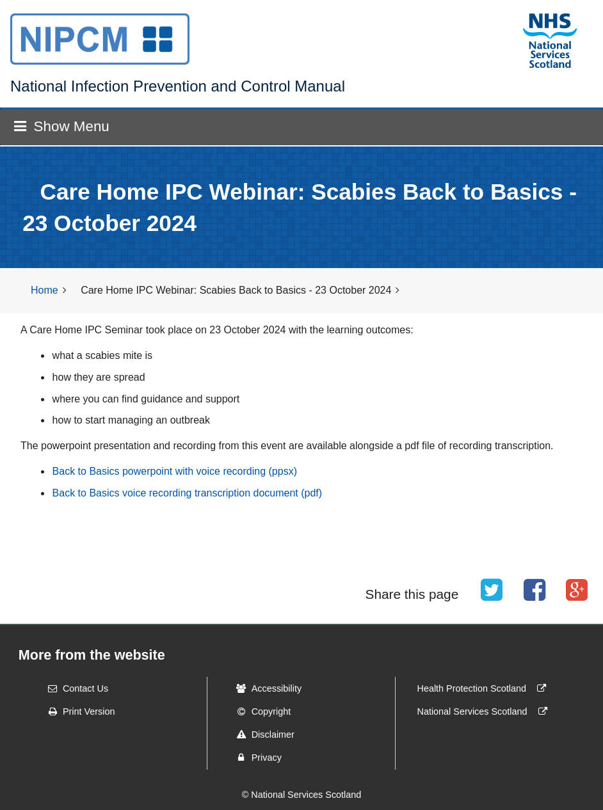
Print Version (77, 711)
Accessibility (265, 688)
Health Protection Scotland (484, 688)
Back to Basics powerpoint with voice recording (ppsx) (174, 471)
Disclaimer (261, 734)
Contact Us (74, 688)
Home (44, 290)
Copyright (260, 711)
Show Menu (61, 126)
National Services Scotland (485, 711)
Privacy (255, 757)
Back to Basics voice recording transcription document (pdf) (187, 493)
